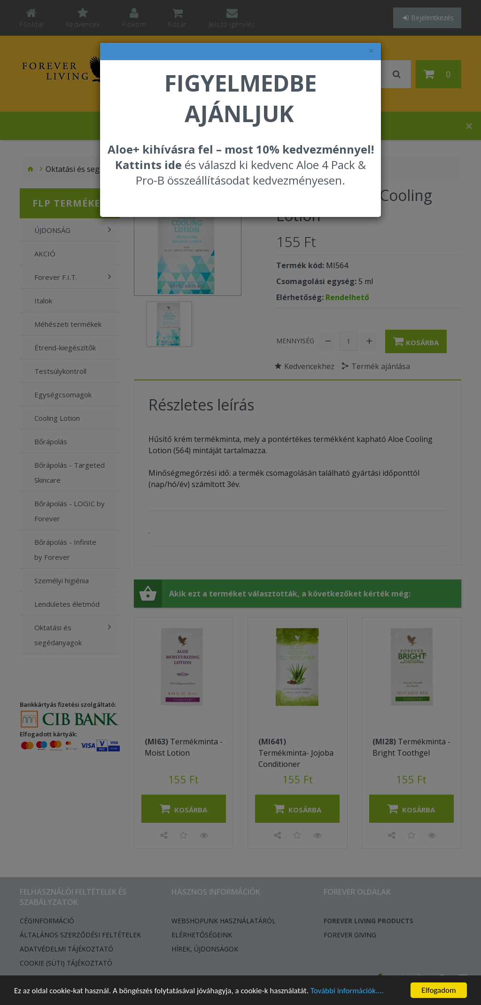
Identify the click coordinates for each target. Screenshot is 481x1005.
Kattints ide (148, 164)
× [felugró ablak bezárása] (371, 51)
